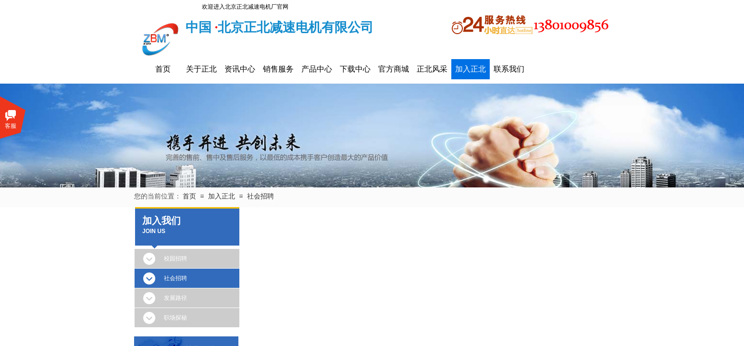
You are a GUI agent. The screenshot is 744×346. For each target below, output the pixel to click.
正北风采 (432, 69)
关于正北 (201, 69)
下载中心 (355, 69)
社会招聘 (260, 196)
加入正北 (470, 69)
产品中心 (316, 69)
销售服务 (278, 69)
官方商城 (393, 69)
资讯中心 (239, 69)
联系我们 (509, 69)
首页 (163, 69)
